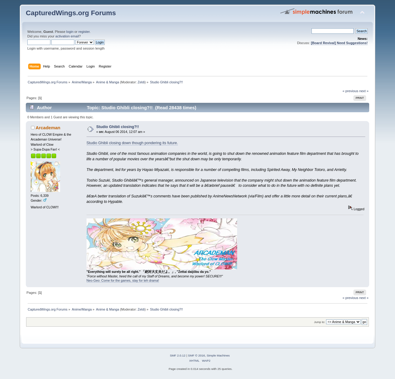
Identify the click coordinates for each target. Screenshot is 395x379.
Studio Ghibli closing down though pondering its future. (132, 143)
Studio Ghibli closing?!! (117, 127)
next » (364, 91)
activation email (67, 36)
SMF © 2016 (196, 355)
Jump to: (319, 322)
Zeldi (141, 82)
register (84, 31)
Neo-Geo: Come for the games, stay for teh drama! (123, 280)
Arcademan (48, 127)
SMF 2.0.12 (178, 355)
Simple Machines (218, 355)
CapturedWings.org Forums (71, 13)
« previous (350, 91)
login (69, 31)
